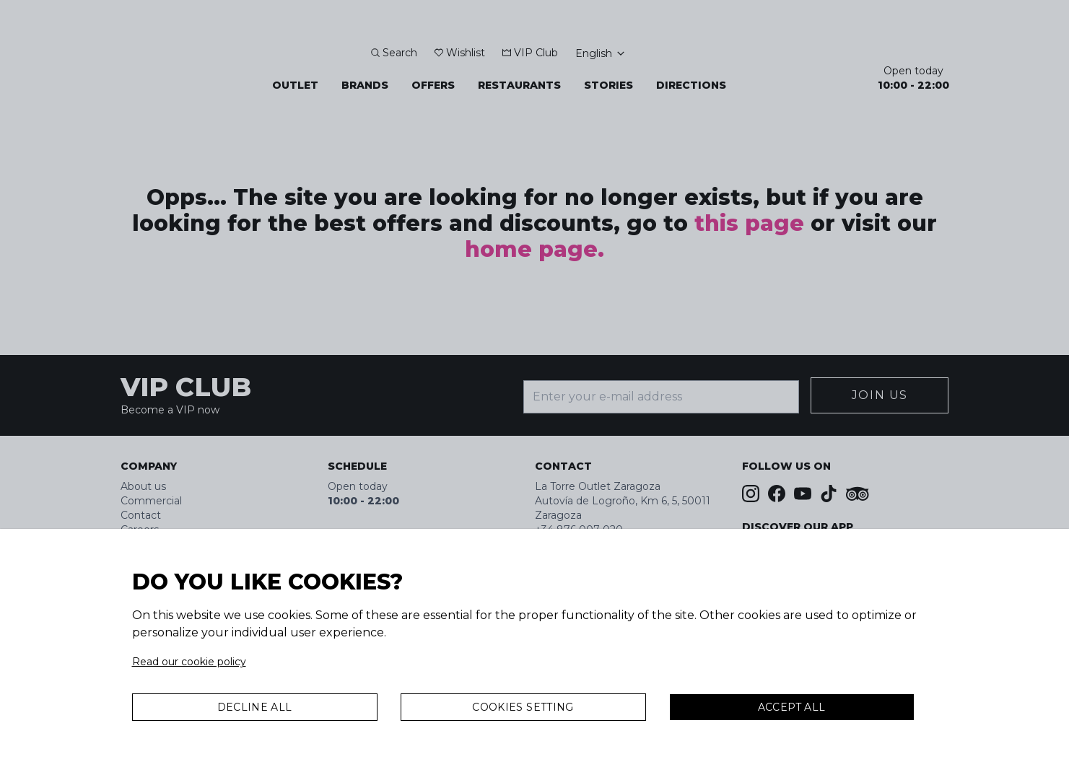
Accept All (792, 707)
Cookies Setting (522, 707)
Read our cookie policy (189, 661)
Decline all (254, 707)
